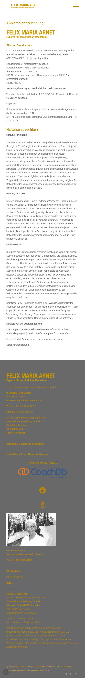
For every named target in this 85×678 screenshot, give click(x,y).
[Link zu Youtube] (66, 673)
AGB (8, 582)
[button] (6, 672)
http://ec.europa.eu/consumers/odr (52, 333)
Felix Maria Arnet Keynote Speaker (28, 454)
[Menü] (74, 6)
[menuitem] (74, 6)
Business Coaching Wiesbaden (25, 443)
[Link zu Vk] (76, 673)
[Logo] (35, 6)
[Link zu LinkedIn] (71, 673)
